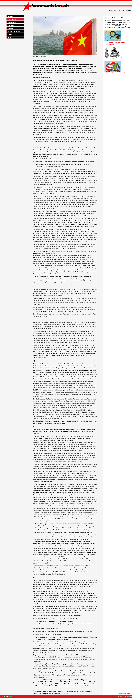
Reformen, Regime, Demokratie (114, 58)
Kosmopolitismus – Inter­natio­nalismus (117, 73)
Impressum (121, 10)
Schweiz (10, 16)
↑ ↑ (124, 694)
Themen (10, 28)
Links (9, 37)
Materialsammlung (14, 31)
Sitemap (115, 10)
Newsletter (128, 10)
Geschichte (11, 25)
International (12, 19)
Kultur (10, 34)
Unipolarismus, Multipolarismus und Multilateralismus (115, 43)
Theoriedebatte (12, 22)
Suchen (110, 10)
